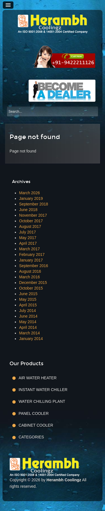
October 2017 (31, 221)
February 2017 (32, 254)
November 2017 (33, 215)
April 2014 (28, 327)
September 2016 (33, 265)
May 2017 (27, 237)
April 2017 (28, 243)
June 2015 (28, 294)
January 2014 (31, 338)
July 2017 (27, 232)
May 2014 (27, 322)
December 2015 (33, 282)
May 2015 (27, 299)
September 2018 (33, 204)
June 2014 (28, 316)
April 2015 (28, 305)
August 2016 (30, 271)
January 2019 (31, 198)
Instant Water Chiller (42, 389)
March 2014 (29, 333)
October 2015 (31, 288)
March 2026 (29, 193)
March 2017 (29, 249)
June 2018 (28, 209)
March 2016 (29, 277)
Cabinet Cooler (35, 425)
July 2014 (27, 310)
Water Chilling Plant (41, 401)
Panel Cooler (33, 413)
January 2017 (31, 260)
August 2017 (30, 226)
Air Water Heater (37, 378)
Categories (31, 437)
